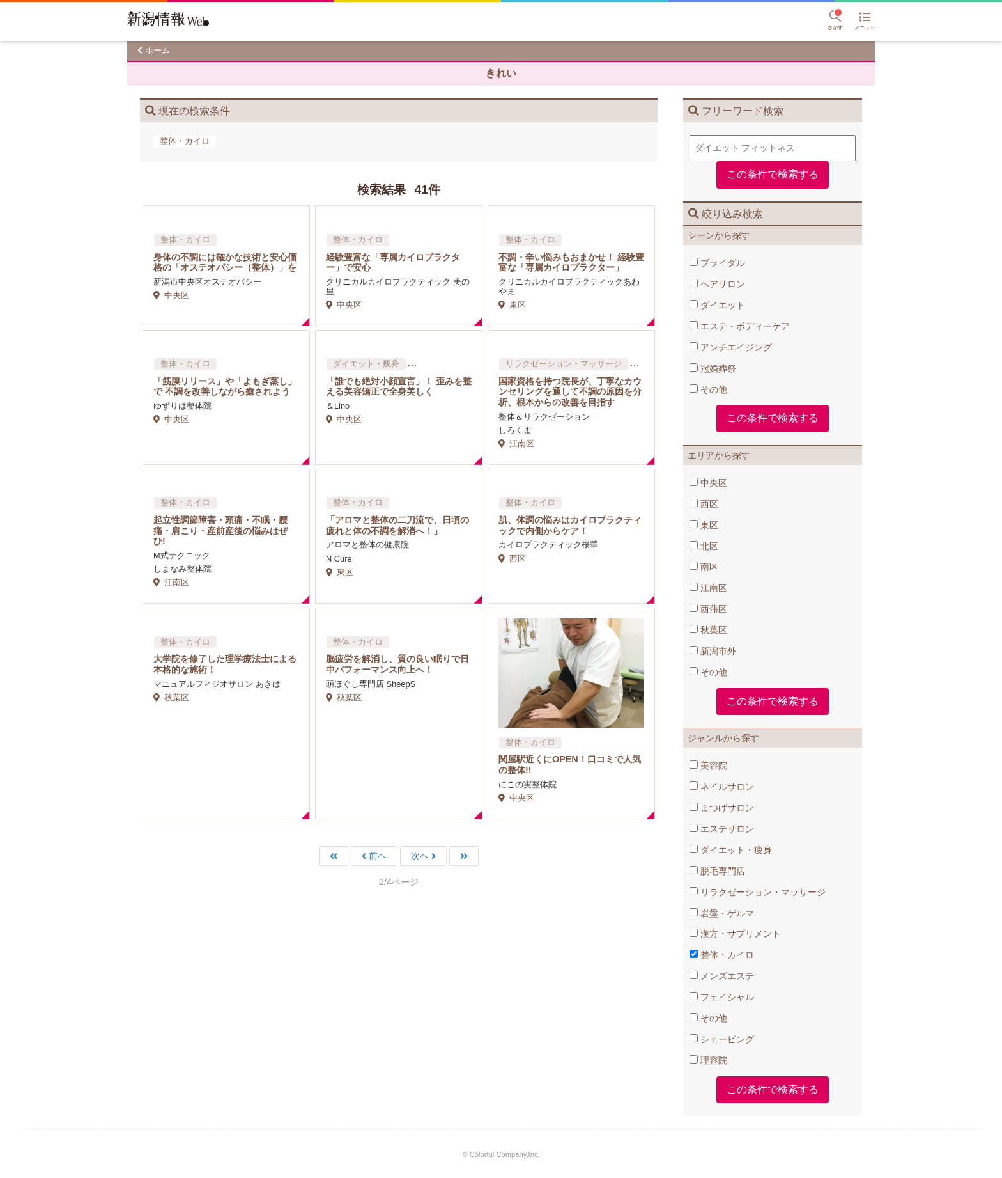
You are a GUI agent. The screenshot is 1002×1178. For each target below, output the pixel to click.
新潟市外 (713, 651)
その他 (708, 389)
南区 (704, 567)
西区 (704, 504)
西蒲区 (708, 609)
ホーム (157, 50)
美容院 (708, 765)
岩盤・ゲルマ (722, 913)
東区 (704, 525)
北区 (704, 546)
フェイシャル (722, 997)
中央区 (708, 483)
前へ (378, 856)
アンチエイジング (731, 347)
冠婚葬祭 (713, 368)
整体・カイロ (722, 955)
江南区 (708, 588)
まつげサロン (722, 808)
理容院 (708, 1060)
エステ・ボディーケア (740, 326)
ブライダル (717, 263)
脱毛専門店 (717, 871)
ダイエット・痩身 (731, 850)
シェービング (722, 1039)
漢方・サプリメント (735, 934)
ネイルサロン (722, 786)
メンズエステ (722, 976)
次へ (420, 856)
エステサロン (722, 829)
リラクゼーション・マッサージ (758, 892)
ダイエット (717, 305)
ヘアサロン (717, 284)
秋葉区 (708, 630)
